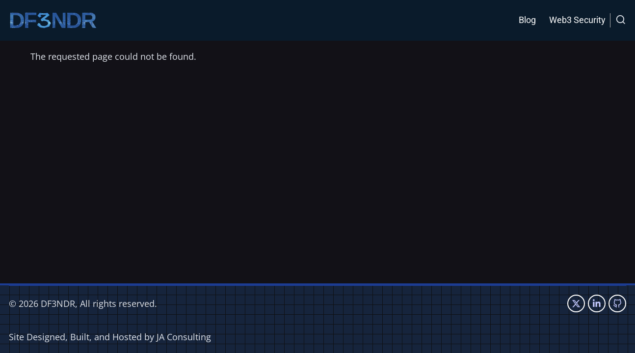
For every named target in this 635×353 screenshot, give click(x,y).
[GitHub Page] (617, 303)
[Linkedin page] (597, 303)
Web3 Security (577, 20)
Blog (527, 20)
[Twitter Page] (576, 303)
